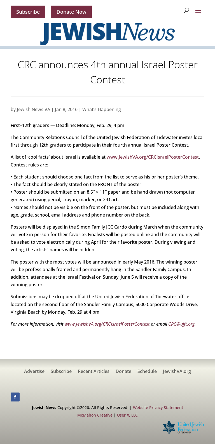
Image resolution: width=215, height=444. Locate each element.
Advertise (34, 371)
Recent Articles (93, 371)
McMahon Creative (95, 415)
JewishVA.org (177, 371)
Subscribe (28, 11)
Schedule (147, 371)
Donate (123, 371)
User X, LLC (127, 415)
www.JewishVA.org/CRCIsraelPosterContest (153, 157)
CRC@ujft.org (181, 324)
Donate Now (71, 11)
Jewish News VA (33, 109)
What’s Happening (101, 109)
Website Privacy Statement (158, 407)
